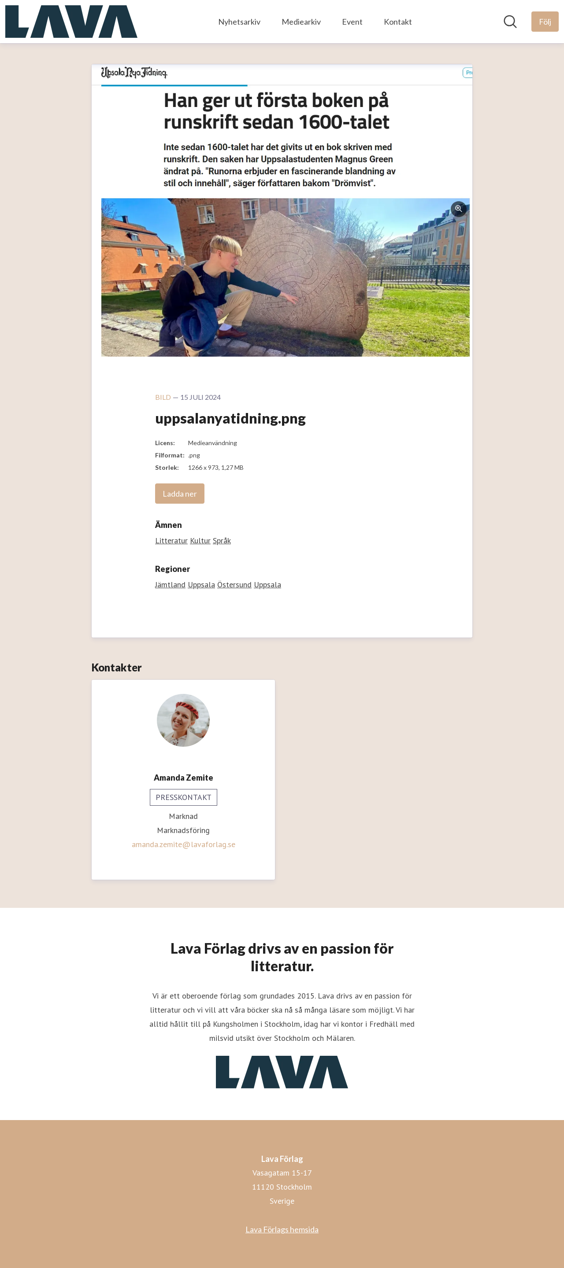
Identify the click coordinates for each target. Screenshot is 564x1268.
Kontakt (398, 21)
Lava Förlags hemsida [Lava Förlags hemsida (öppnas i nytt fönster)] (282, 1229)
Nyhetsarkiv (239, 21)
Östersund (234, 584)
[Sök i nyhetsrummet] (510, 22)
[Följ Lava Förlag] (545, 21)
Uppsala (201, 584)
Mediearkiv (301, 21)
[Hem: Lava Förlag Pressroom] (71, 21)
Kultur (200, 540)
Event (352, 21)
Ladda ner (180, 493)
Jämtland (170, 584)
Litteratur (171, 540)
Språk (222, 540)
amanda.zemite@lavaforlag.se (183, 844)
